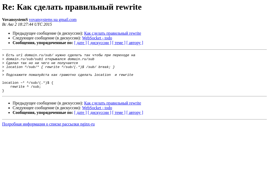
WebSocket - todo (97, 38)
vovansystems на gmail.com (52, 19)
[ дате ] (80, 42)
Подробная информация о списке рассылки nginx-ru (48, 132)
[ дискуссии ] (99, 42)
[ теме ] (118, 42)
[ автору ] (134, 42)
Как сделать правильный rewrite (112, 33)
